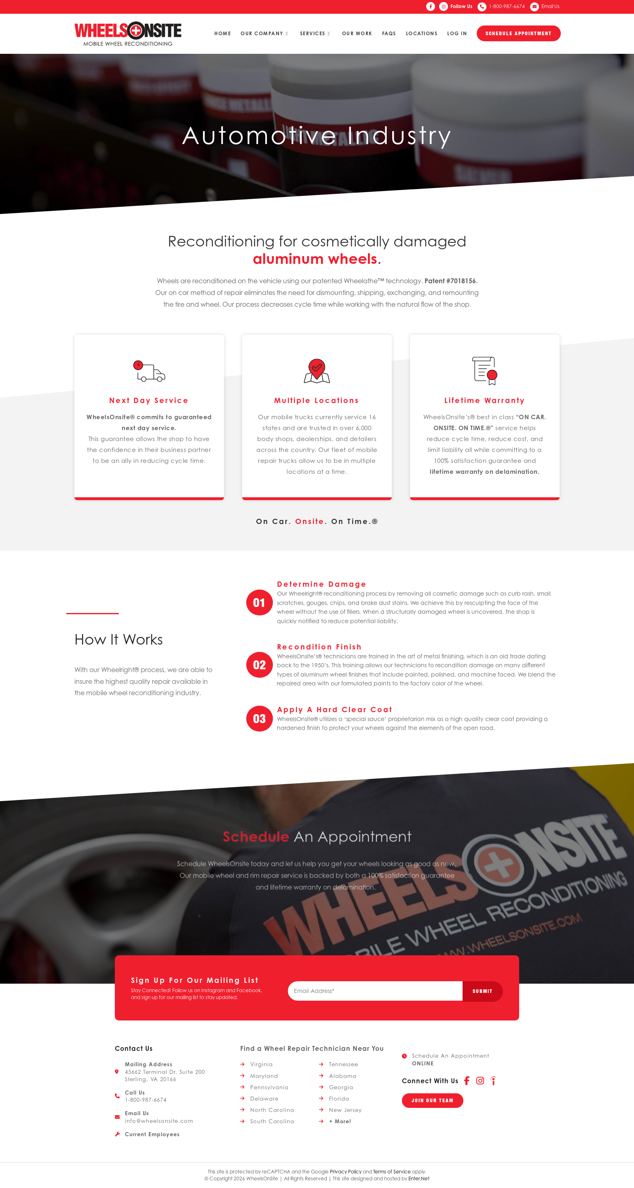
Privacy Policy (345, 1172)
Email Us (550, 6)
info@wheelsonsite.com (159, 1121)
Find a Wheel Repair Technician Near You (312, 1048)
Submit (483, 991)
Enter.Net (418, 1178)
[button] (432, 1100)
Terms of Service (392, 1172)
